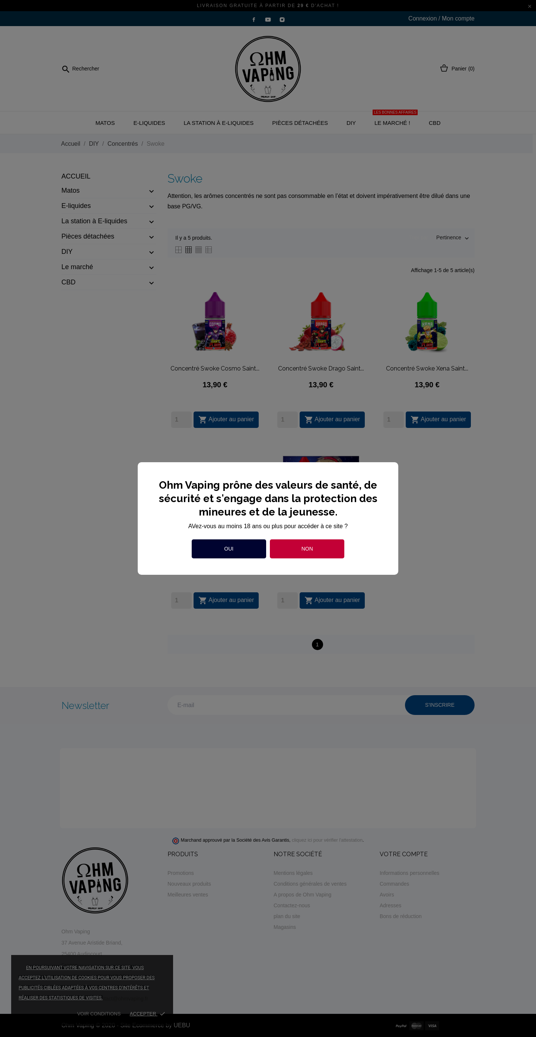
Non (307, 549)
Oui (228, 549)
